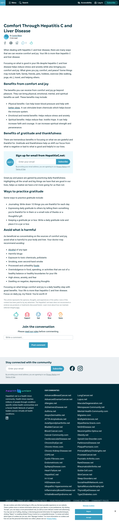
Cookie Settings (81, 501)
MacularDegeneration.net (90, 403)
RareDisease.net (85, 462)
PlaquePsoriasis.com (88, 446)
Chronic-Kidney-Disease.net (58, 450)
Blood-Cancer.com (54, 431)
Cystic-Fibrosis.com (54, 458)
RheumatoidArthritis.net (89, 466)
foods (36, 265)
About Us (10, 501)
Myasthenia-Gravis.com (89, 423)
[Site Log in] (98, 3)
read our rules (31, 331)
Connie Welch (17, 36)
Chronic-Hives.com (54, 446)
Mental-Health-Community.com (93, 411)
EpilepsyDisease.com (55, 466)
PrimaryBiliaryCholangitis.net (92, 450)
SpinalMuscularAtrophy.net (91, 486)
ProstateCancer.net (87, 454)
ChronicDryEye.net (54, 442)
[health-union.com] (18, 391)
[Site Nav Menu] (12, 3)
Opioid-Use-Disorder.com (90, 439)
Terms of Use (20, 169)
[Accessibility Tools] (84, 3)
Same (59, 315)
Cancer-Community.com (56, 435)
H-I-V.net (49, 478)
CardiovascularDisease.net (58, 439)
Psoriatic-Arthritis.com (89, 458)
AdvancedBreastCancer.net (58, 395)
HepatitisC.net (52, 474)
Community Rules (100, 501)
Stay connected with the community (28, 362)
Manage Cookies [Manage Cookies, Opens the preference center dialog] (88, 506)
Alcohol (12, 249)
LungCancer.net (85, 395)
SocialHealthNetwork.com (90, 482)
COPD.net (49, 454)
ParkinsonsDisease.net (89, 442)
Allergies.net (51, 403)
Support (26, 315)
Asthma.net (50, 411)
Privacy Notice (61, 167)
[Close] (115, 511)
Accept (88, 517)
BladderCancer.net (54, 427)
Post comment (38, 345)
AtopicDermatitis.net (55, 415)
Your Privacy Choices (60, 501)
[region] (59, 511)
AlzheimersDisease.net (56, 407)
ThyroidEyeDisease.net (89, 490)
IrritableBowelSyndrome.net (58, 494)
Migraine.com (84, 415)
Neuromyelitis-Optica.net (90, 431)
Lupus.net (82, 399)
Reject (88, 511)
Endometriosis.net (54, 462)
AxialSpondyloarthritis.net (57, 423)
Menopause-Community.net (91, 407)
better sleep (14, 107)
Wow (48, 315)
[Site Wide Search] (24, 3)
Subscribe (111, 3)
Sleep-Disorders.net (87, 478)
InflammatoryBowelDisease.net (60, 490)
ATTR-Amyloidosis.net (55, 419)
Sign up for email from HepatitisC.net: (40, 155)
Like (14, 315)
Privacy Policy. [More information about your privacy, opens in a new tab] (52, 518)
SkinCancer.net (85, 474)
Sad (37, 315)
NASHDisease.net (86, 427)
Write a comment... (14, 337)
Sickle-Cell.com (85, 470)
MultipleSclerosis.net (88, 419)
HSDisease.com (52, 482)
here (17, 308)
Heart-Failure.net (53, 470)
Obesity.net (83, 435)
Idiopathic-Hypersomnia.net (58, 486)
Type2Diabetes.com (87, 494)
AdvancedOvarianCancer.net (58, 399)
